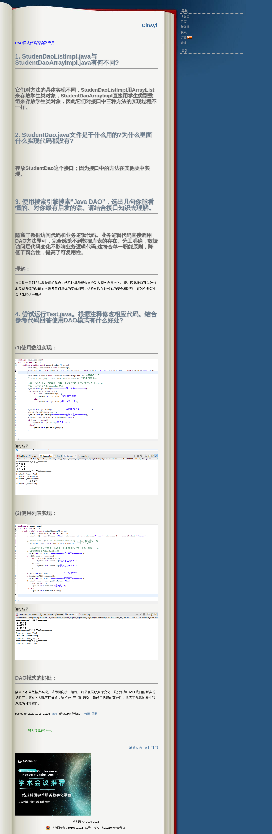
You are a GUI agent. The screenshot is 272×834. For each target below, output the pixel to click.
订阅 (184, 37)
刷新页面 (135, 748)
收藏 (87, 713)
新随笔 (185, 27)
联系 (184, 32)
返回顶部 (151, 748)
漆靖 (54, 713)
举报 (94, 713)
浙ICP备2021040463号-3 (109, 827)
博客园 (76, 821)
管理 (184, 43)
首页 (184, 21)
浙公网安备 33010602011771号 (68, 827)
